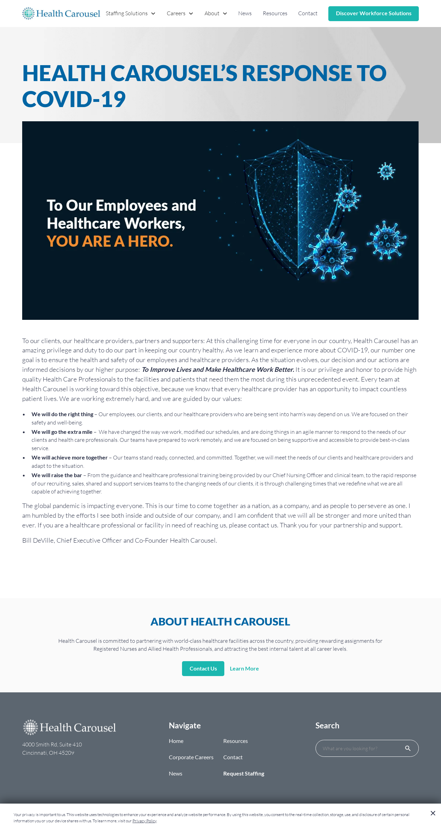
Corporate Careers (191, 757)
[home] (61, 13)
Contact (308, 13)
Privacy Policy (144, 820)
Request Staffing (243, 773)
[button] (131, 13)
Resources (275, 13)
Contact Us (203, 668)
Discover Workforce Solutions (374, 13)
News (245, 13)
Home (176, 741)
